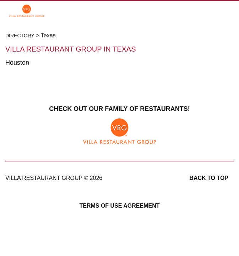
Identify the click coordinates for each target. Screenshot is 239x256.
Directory (19, 35)
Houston (17, 62)
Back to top (208, 178)
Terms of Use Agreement (119, 206)
